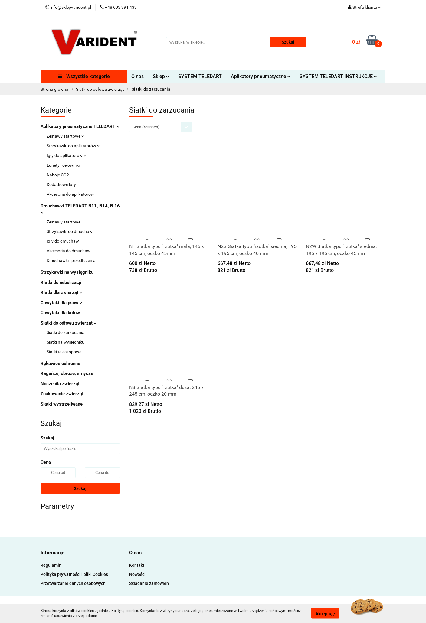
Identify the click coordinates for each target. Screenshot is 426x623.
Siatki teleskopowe (64, 351)
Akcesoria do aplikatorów (70, 194)
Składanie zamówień (149, 583)
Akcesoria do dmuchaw (68, 250)
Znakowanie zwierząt (62, 393)
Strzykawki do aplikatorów (73, 145)
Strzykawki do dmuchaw (70, 231)
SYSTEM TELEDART (200, 76)
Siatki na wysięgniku (65, 342)
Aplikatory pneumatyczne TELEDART (80, 126)
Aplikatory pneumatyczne (260, 76)
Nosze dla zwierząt (60, 384)
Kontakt (136, 565)
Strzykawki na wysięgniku (67, 272)
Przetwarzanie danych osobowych (73, 583)
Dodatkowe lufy (61, 184)
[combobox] (160, 127)
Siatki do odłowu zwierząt (68, 323)
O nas (137, 76)
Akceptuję (325, 613)
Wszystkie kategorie (84, 76)
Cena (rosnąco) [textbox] (146, 127)
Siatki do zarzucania (65, 332)
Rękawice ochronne (60, 363)
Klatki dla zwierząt (61, 292)
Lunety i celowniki (63, 165)
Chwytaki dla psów (61, 302)
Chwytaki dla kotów (60, 312)
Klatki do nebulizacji (61, 282)
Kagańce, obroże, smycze (67, 373)
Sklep (161, 76)
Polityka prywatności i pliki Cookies (74, 574)
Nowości (137, 574)
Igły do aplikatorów (66, 155)
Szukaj (80, 488)
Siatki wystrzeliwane (62, 404)
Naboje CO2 (58, 174)
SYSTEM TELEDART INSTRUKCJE (338, 76)
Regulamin (51, 565)
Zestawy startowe (65, 136)
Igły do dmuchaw (63, 241)
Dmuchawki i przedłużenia (71, 260)
